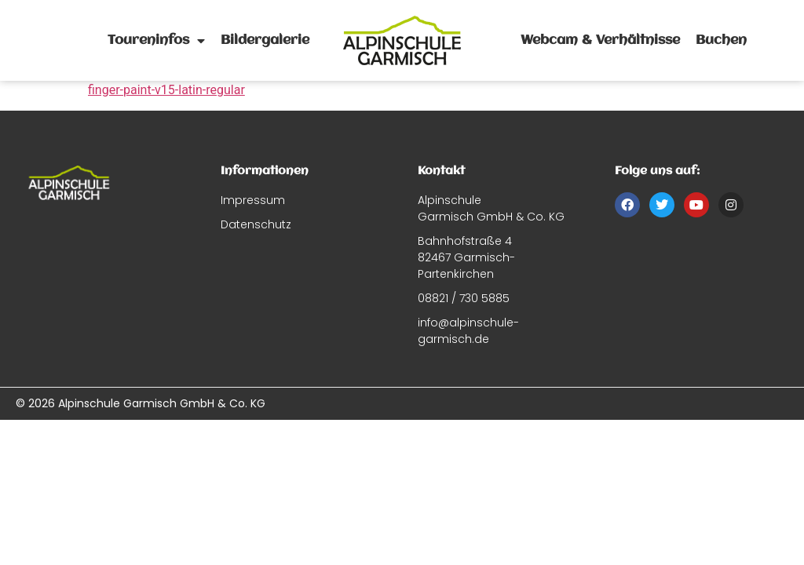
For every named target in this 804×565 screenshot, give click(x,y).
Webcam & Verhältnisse (600, 40)
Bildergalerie (265, 40)
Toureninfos (156, 41)
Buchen (721, 40)
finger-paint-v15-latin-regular (166, 89)
